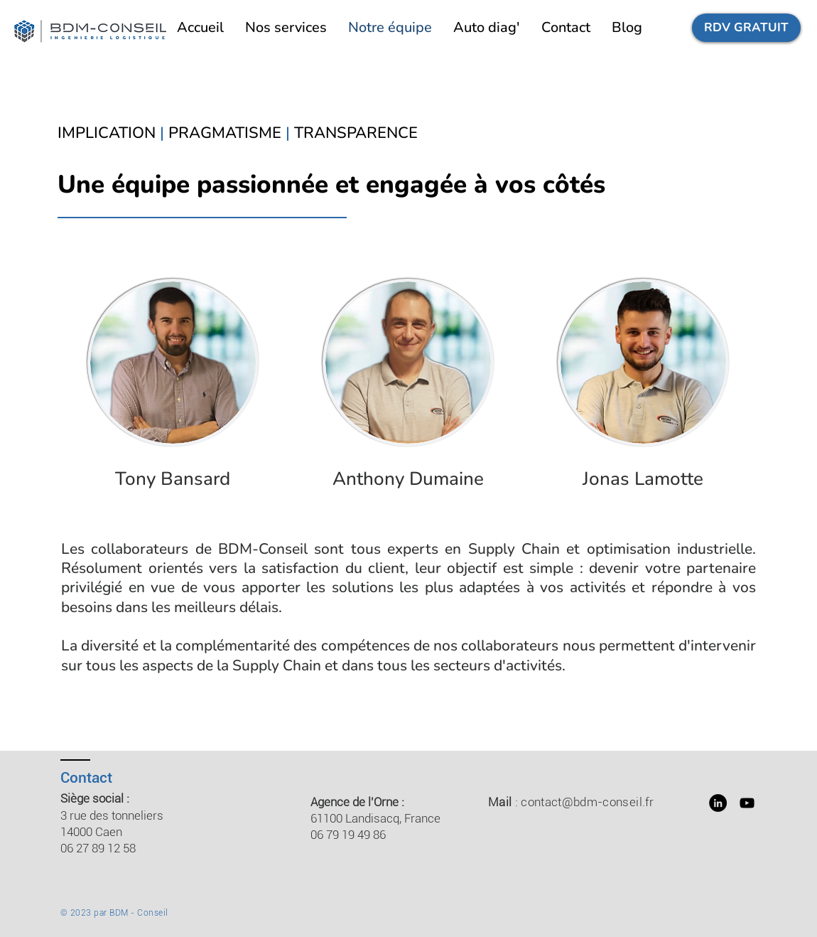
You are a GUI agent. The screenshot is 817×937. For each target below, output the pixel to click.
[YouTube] (747, 803)
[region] (173, 396)
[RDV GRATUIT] (746, 28)
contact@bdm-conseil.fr (587, 802)
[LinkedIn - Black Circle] (718, 803)
